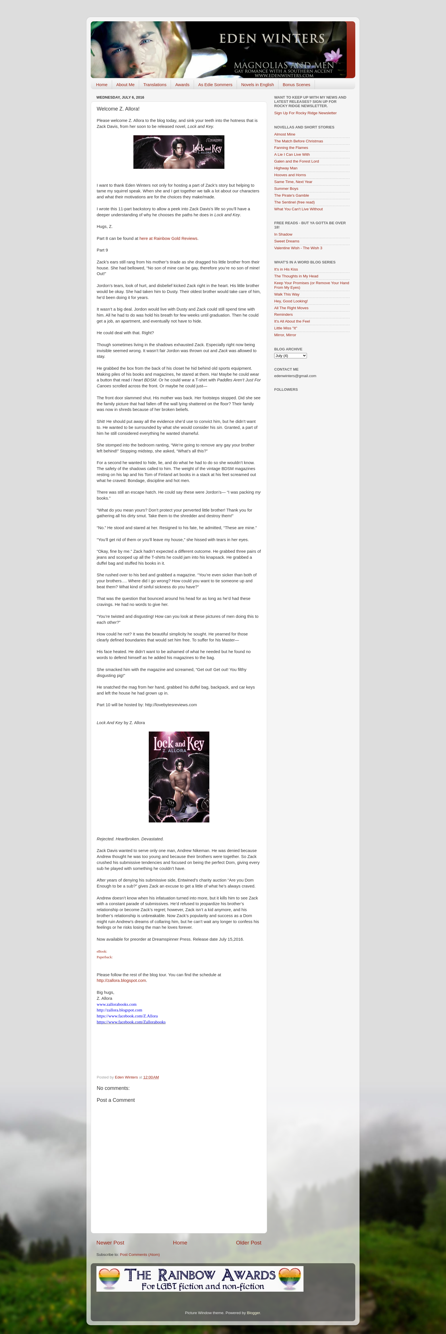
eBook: (102, 951)
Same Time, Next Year (293, 182)
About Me (125, 84)
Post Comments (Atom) (140, 1254)
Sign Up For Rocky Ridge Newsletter (305, 113)
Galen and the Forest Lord (296, 161)
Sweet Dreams (287, 241)
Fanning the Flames (291, 148)
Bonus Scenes (296, 84)
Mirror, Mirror (285, 335)
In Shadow (283, 234)
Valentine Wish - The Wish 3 (298, 248)
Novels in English (257, 84)
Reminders (283, 314)
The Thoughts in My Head (296, 276)
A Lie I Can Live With (292, 154)
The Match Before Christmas (298, 141)
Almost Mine (284, 134)
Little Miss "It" (285, 328)
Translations (154, 84)
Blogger (253, 1313)
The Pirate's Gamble (291, 195)
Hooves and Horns (290, 175)
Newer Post (110, 1243)
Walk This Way (287, 294)
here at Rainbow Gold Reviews (168, 238)
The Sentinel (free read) (294, 202)
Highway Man (286, 168)
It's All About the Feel (292, 321)
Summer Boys (286, 188)
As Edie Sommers (215, 84)
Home (102, 84)
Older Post (248, 1243)
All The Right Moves (291, 308)
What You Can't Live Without (298, 209)
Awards (182, 84)
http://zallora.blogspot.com (121, 980)
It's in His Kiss (286, 269)
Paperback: (105, 957)
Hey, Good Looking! (291, 301)
